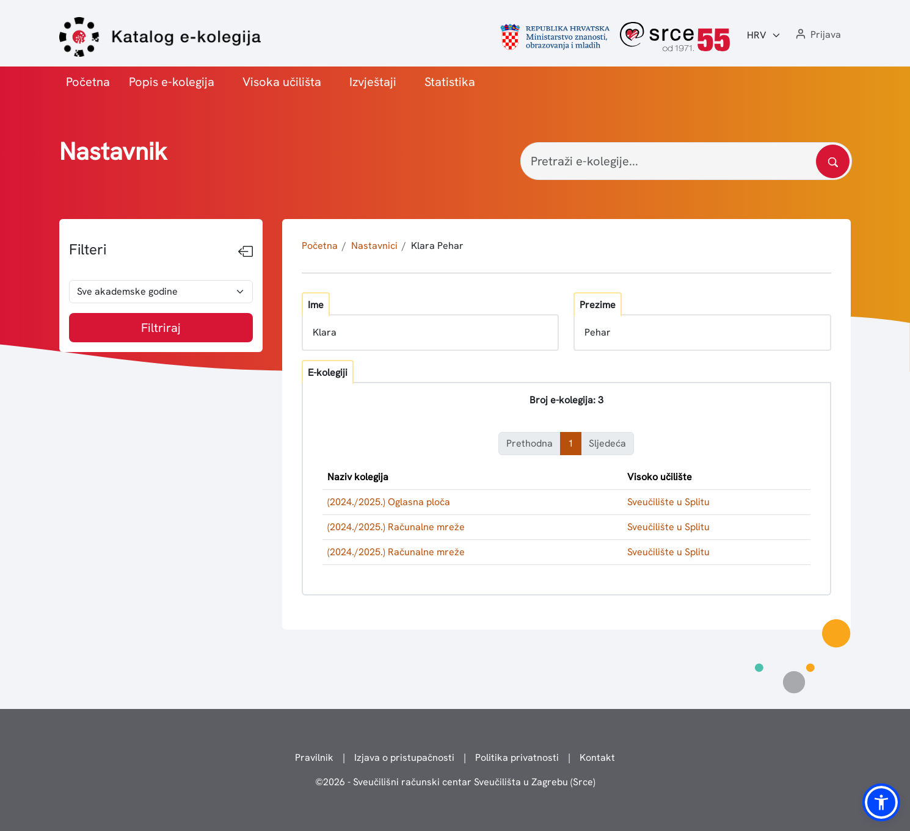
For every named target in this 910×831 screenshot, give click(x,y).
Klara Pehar (437, 245)
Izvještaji (372, 82)
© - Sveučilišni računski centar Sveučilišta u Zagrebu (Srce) (455, 781)
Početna (88, 82)
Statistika (449, 82)
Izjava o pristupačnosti (404, 757)
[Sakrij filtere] (245, 252)
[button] (817, 35)
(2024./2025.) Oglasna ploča (388, 501)
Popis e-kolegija (171, 82)
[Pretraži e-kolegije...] (686, 161)
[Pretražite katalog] (833, 161)
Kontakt (597, 757)
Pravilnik (314, 757)
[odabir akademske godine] (161, 291)
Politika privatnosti (517, 757)
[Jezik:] (764, 35)
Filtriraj (161, 328)
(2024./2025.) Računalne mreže (396, 526)
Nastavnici (374, 245)
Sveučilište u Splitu (668, 501)
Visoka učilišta (281, 82)
